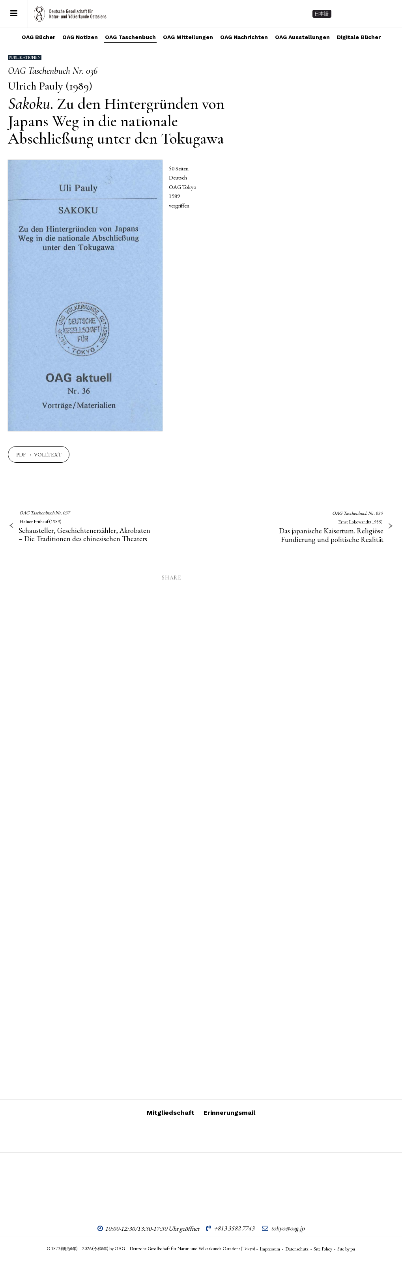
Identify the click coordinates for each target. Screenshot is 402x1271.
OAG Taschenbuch (130, 37)
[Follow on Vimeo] (359, 14)
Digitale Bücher (359, 37)
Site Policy (323, 1249)
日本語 (321, 13)
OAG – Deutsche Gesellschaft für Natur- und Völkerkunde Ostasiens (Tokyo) (70, 14)
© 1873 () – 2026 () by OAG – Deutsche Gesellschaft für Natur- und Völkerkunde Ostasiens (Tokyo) (151, 1248)
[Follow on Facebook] (373, 14)
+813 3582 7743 (234, 1228)
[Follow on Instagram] (344, 14)
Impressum (270, 1249)
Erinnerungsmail (229, 1112)
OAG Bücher (38, 37)
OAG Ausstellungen (302, 37)
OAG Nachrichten (244, 37)
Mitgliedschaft (170, 1112)
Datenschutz (297, 1249)
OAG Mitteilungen (188, 37)
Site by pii (346, 1249)
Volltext (48, 454)
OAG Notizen (80, 37)
